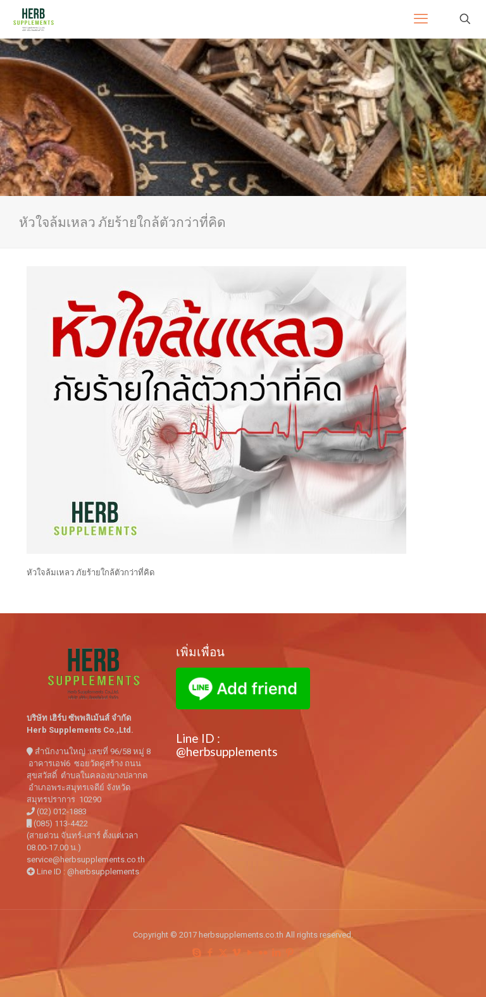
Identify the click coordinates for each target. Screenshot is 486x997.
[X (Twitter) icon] (223, 952)
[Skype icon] (196, 952)
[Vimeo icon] (236, 952)
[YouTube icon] (249, 952)
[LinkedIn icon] (276, 952)
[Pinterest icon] (289, 952)
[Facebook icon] (210, 952)
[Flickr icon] (263, 952)
